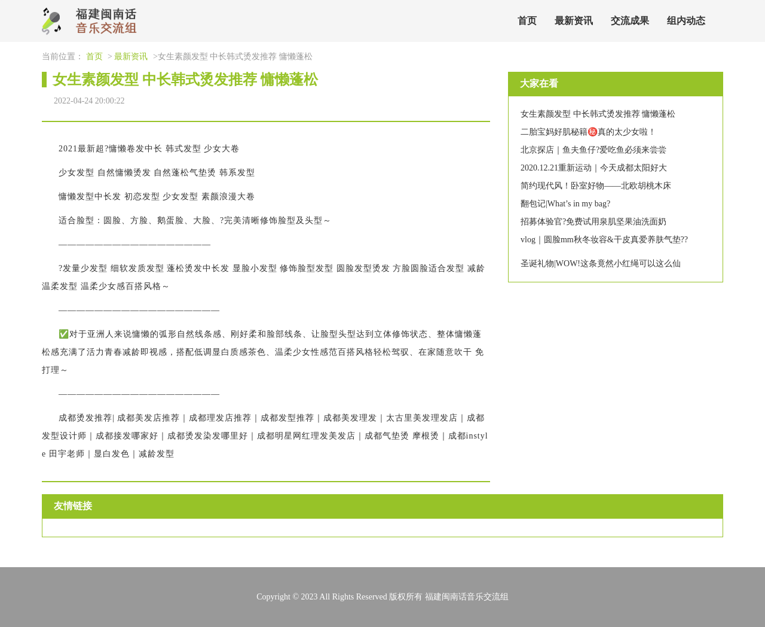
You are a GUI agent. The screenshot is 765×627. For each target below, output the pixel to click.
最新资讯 (574, 21)
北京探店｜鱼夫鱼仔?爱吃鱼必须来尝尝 (593, 149)
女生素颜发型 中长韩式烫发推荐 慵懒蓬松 (598, 113)
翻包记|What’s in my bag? (565, 203)
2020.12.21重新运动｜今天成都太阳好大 (594, 167)
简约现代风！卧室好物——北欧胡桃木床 (596, 185)
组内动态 (686, 21)
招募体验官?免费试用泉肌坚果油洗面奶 (593, 221)
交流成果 (630, 21)
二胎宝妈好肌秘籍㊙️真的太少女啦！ (588, 131)
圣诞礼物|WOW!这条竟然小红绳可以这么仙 (601, 263)
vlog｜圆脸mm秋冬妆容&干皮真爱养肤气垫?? (604, 239)
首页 (527, 21)
